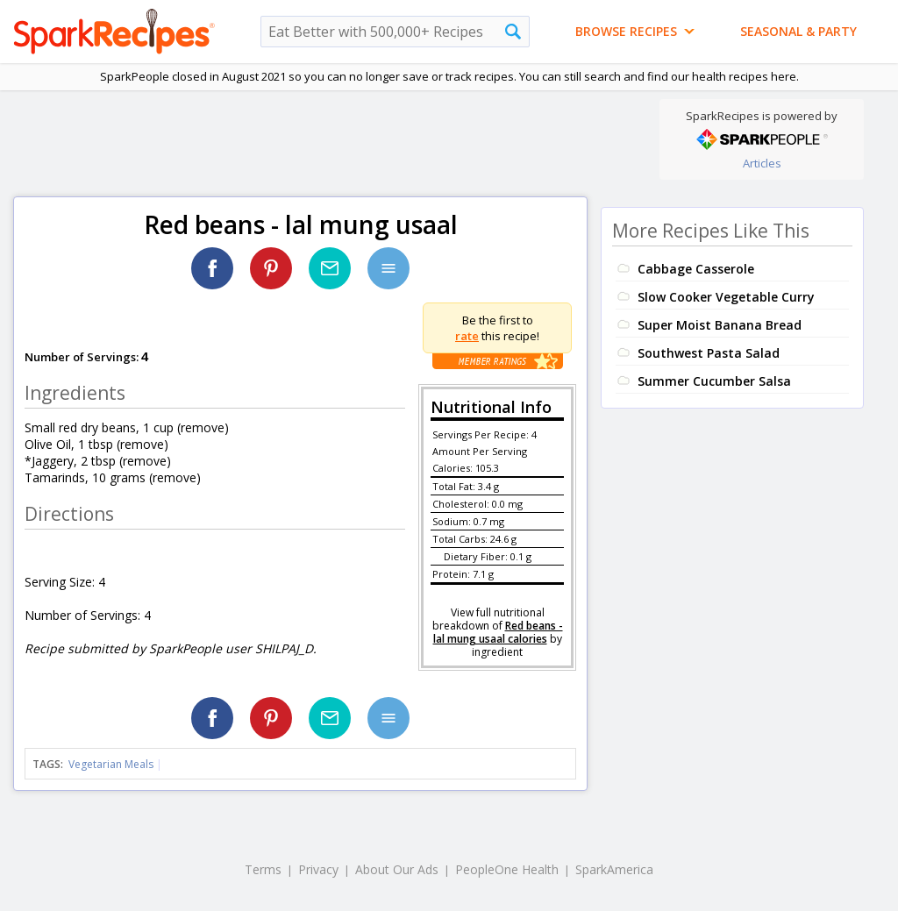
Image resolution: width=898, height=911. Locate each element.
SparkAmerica (614, 869)
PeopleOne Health (507, 869)
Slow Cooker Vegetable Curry (726, 296)
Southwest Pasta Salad (709, 353)
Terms (263, 869)
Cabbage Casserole (696, 268)
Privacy (318, 869)
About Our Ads (396, 869)
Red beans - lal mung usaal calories (498, 632)
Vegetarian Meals (110, 764)
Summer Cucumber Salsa (714, 381)
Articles (762, 163)
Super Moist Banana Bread (720, 325)
